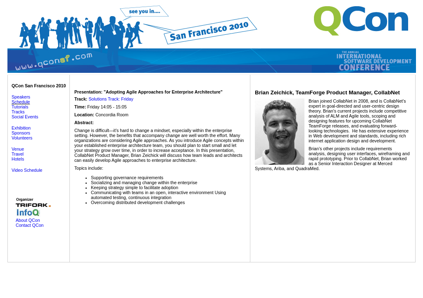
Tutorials (20, 106)
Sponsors (21, 132)
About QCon (28, 220)
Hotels (18, 158)
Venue (18, 149)
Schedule (21, 101)
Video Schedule (27, 170)
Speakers (21, 96)
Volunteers (22, 137)
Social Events (25, 116)
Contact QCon (30, 225)
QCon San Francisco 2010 (39, 85)
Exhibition (21, 127)
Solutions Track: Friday (110, 98)
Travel (18, 153)
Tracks (18, 111)
